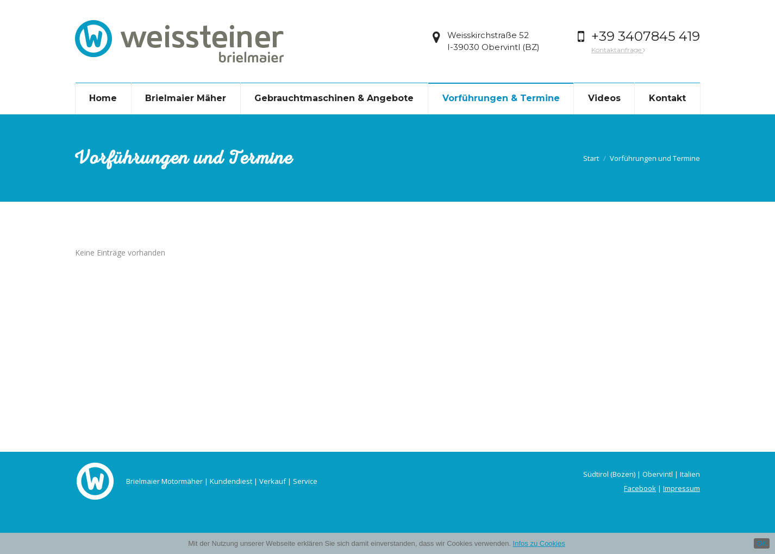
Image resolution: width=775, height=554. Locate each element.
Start (591, 158)
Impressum (681, 488)
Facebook (640, 488)
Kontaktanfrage (618, 50)
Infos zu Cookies (539, 543)
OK (762, 543)
